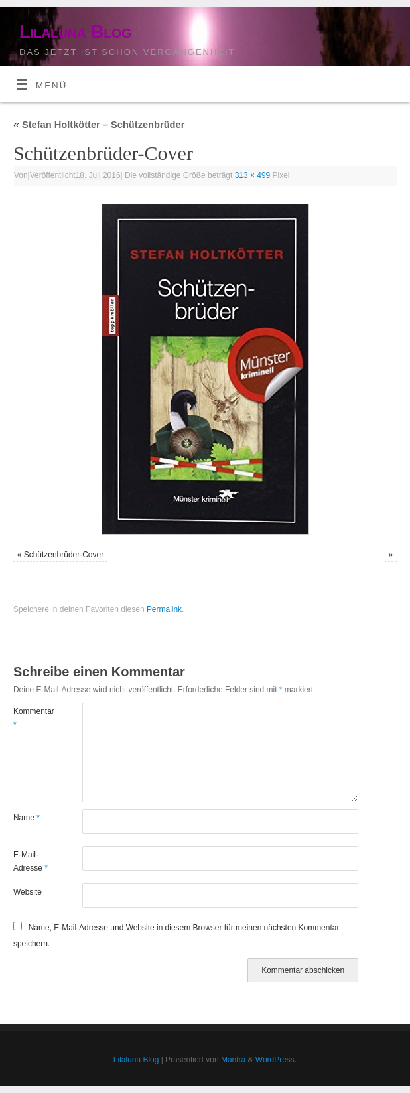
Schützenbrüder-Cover (63, 554)
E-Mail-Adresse (30, 861)
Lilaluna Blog (75, 31)
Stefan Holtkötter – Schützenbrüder (98, 124)
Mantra (233, 1059)
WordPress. (276, 1059)
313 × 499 (253, 175)
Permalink (164, 609)
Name (26, 817)
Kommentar (30, 718)
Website (27, 892)
